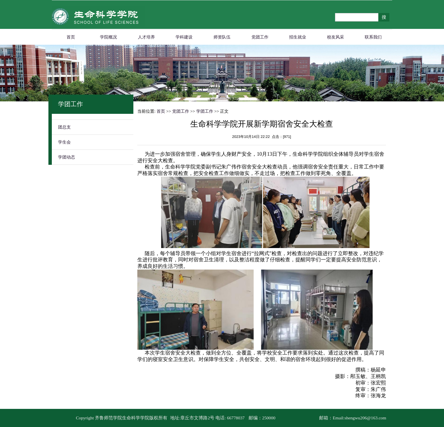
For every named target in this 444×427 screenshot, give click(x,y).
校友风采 (335, 37)
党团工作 (259, 37)
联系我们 (373, 37)
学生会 (64, 142)
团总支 (64, 127)
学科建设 (184, 37)
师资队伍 (222, 37)
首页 (71, 37)
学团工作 (204, 111)
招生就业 (297, 37)
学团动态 (66, 157)
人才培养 (146, 37)
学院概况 (108, 37)
